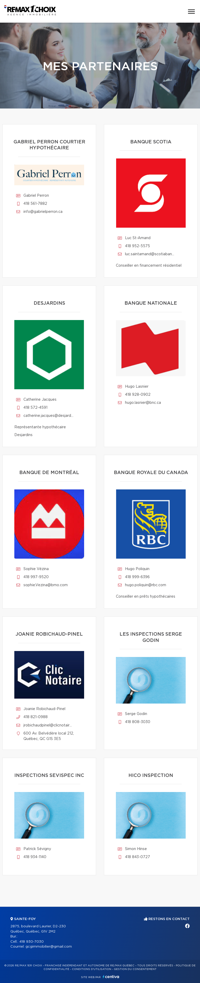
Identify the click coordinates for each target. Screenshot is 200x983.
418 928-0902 (138, 395)
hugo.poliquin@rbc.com (145, 585)
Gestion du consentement (135, 969)
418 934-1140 (34, 857)
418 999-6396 (137, 577)
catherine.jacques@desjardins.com (48, 416)
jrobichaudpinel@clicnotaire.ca (48, 725)
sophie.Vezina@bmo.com (45, 585)
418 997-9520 (36, 577)
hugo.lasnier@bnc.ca (143, 403)
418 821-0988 (35, 717)
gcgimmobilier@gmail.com (49, 946)
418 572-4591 (35, 408)
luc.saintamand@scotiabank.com (150, 254)
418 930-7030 (31, 941)
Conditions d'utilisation (91, 969)
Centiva (111, 976)
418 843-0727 (137, 857)
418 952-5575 (137, 246)
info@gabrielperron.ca (43, 212)
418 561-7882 (35, 204)
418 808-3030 (137, 722)
